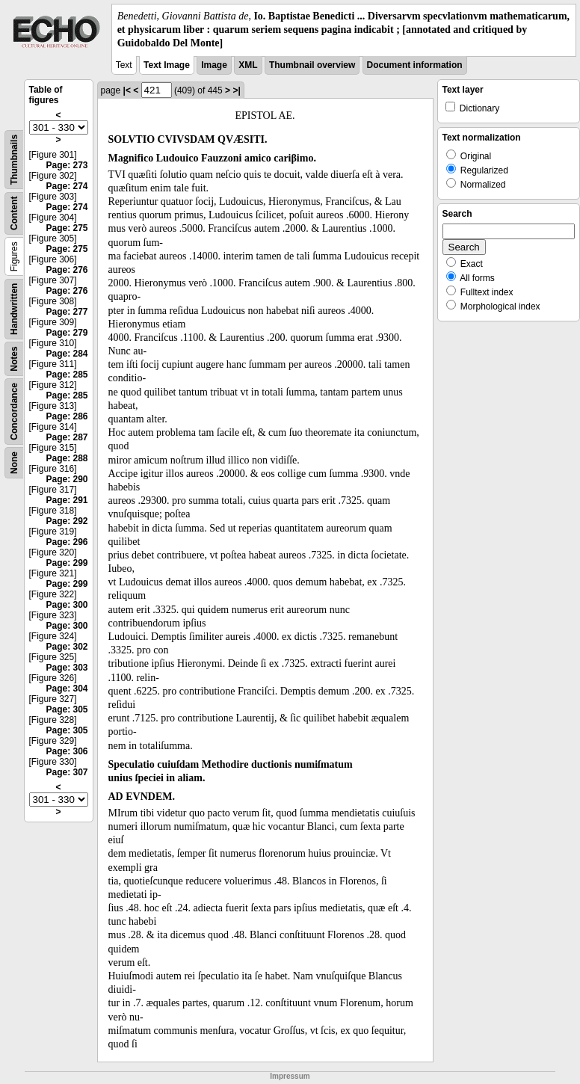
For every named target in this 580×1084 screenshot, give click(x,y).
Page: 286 (66, 416)
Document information (415, 65)
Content (14, 213)
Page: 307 (66, 772)
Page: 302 (66, 646)
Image (214, 65)
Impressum (289, 1076)
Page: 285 (66, 374)
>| (236, 90)
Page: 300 (66, 605)
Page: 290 (66, 479)
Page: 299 (66, 563)
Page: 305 (66, 709)
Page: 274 (66, 186)
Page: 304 (66, 688)
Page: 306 (66, 751)
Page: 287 (66, 437)
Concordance (14, 411)
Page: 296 (66, 542)
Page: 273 (66, 165)
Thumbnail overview (312, 65)
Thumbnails (14, 159)
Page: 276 (66, 270)
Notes (14, 358)
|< (127, 90)
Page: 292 (66, 521)
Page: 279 (66, 332)
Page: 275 (66, 228)
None (14, 463)
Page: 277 (66, 312)
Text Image (167, 65)
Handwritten (14, 308)
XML (247, 65)
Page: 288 (66, 458)
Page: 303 (66, 667)
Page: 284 (66, 353)
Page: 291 (66, 500)
